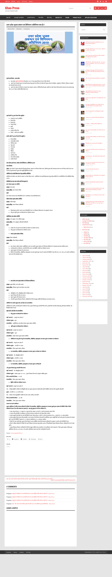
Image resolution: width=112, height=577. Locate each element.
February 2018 (86, 296)
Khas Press (12, 8)
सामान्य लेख (86, 241)
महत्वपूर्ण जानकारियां (19, 17)
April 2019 (85, 281)
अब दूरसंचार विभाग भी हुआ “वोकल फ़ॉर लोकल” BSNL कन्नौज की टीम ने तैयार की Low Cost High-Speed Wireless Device (94, 203)
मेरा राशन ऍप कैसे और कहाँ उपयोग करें (92, 169)
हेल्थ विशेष (86, 243)
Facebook (8, 552)
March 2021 (85, 265)
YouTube (28, 552)
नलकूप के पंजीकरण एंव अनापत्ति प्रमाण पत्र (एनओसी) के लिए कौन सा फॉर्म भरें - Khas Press (33, 493)
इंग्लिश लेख (7, 1)
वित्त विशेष (41, 17)
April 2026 (85, 255)
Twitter (15, 552)
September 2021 (87, 261)
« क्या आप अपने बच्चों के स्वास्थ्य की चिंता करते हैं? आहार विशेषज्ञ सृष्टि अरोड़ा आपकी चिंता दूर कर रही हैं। (29, 479)
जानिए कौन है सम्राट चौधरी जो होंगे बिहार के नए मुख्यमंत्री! (95, 78)
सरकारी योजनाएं (31, 17)
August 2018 (85, 285)
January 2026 (86, 259)
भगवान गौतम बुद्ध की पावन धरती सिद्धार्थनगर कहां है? (94, 111)
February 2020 (86, 276)
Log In (18, 1)
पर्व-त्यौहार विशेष (87, 237)
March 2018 (85, 294)
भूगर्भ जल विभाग (19, 81)
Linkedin (22, 552)
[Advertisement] (40, 65)
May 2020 (85, 270)
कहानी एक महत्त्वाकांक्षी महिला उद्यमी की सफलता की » (63, 480)
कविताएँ (85, 232)
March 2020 (85, 274)
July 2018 (85, 287)
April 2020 (85, 272)
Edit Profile (24, 1)
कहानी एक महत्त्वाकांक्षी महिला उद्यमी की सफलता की (94, 182)
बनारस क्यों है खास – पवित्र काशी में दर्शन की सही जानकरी (95, 156)
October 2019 (86, 279)
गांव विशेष (86, 236)
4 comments (27, 28)
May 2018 (85, 291)
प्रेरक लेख (86, 239)
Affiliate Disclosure (91, 17)
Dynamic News (101, 552)
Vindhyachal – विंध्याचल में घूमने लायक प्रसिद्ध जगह (94, 117)
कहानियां (86, 234)
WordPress (93, 552)
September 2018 (87, 283)
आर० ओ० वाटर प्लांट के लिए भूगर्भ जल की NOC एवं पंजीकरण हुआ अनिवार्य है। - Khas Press (33, 503)
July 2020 (85, 266)
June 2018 (85, 289)
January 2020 (86, 278)
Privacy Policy (77, 17)
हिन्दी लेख (13, 1)
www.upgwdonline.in (17, 433)
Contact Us (58, 17)
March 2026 (85, 257)
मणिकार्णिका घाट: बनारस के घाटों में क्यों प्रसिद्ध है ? (94, 143)
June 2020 (85, 268)
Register (31, 1)
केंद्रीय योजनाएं (87, 227)
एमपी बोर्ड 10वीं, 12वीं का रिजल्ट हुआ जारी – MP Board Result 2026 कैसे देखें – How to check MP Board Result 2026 (95, 63)
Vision (67, 17)
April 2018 (85, 292)
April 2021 (85, 263)
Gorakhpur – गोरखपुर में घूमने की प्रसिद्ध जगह (93, 123)
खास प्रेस (8, 17)
